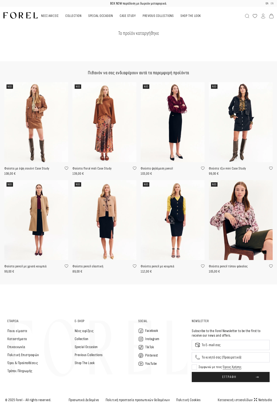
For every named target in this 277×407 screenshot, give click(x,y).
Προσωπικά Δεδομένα (84, 400)
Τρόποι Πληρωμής (19, 371)
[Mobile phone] (231, 357)
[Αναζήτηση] (247, 16)
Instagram (148, 339)
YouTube (147, 363)
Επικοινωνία (16, 347)
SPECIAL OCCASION (100, 16)
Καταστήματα (17, 339)
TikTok (146, 347)
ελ (267, 3)
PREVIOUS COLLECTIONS (158, 16)
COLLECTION (73, 16)
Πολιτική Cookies (188, 400)
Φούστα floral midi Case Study (92, 168)
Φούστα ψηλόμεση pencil (157, 168)
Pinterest (148, 355)
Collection (82, 339)
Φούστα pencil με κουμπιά (157, 266)
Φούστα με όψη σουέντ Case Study (26, 168)
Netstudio (263, 400)
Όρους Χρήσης (232, 367)
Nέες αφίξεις (84, 331)
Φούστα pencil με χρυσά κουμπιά (25, 266)
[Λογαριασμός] (263, 16)
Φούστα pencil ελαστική (87, 266)
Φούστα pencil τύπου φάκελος (228, 266)
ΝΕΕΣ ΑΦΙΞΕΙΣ (49, 16)
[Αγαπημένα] (255, 16)
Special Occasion (86, 347)
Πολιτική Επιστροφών (23, 355)
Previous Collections (89, 355)
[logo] (20, 15)
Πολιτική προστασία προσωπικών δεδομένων (138, 400)
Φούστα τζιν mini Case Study (227, 168)
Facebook (148, 330)
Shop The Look (85, 363)
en (272, 3)
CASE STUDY (128, 16)
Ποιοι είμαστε (17, 331)
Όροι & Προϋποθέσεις (22, 363)
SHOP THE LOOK (190, 16)
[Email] (231, 345)
